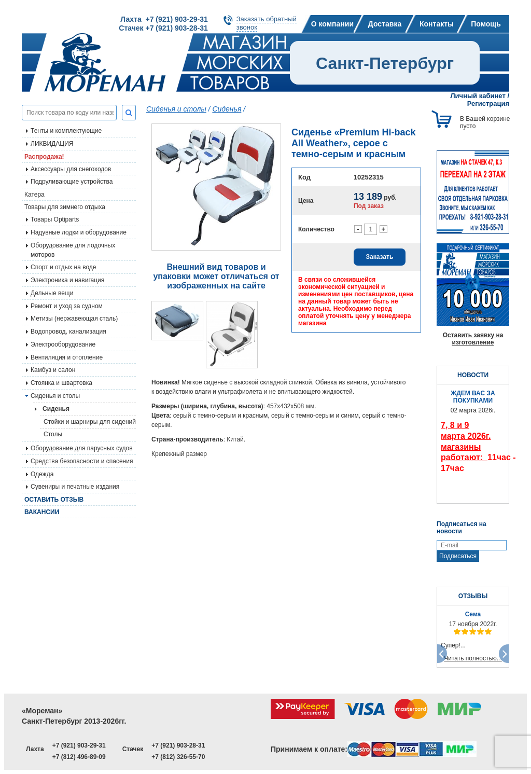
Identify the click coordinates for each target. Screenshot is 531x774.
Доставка (384, 24)
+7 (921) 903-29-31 (79, 745)
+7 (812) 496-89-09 (79, 757)
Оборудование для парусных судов (82, 448)
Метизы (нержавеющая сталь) (74, 318)
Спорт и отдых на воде (63, 267)
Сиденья (226, 109)
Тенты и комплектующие (66, 130)
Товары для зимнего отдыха (64, 207)
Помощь (486, 24)
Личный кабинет (478, 96)
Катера (34, 194)
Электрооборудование (63, 344)
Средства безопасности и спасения (82, 461)
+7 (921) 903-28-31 (178, 745)
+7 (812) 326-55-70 (178, 757)
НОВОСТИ (472, 375)
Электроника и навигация (67, 280)
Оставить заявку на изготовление (473, 338)
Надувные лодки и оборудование (79, 232)
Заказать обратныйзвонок (266, 23)
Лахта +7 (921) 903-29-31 (163, 19)
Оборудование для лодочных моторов (73, 250)
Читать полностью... (473, 658)
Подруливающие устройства (72, 181)
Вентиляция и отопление (67, 357)
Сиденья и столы (55, 395)
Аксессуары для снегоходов (71, 169)
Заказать (380, 256)
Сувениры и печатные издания (75, 486)
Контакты (437, 24)
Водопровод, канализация (68, 331)
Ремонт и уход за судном (67, 306)
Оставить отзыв (53, 499)
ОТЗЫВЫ (472, 596)
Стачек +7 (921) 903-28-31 (163, 28)
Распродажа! (44, 156)
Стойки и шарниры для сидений (90, 421)
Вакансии (41, 512)
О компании (332, 24)
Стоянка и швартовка (61, 382)
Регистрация (488, 103)
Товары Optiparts (55, 219)
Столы (53, 434)
